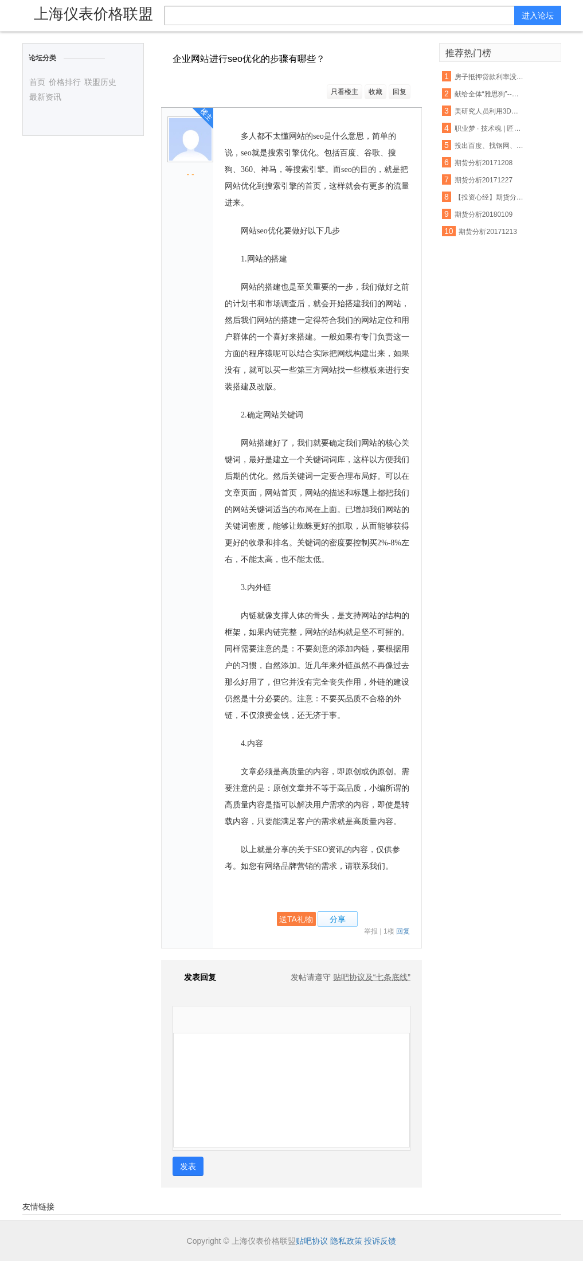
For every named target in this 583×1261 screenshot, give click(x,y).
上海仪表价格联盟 (93, 13)
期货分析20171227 (483, 180)
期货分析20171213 (488, 232)
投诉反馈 (380, 1241)
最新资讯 (45, 96)
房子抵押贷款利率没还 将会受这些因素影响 (490, 77)
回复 (399, 92)
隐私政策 (346, 1241)
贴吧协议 (312, 1241)
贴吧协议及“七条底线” (371, 977)
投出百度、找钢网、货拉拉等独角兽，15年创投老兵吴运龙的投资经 (490, 146)
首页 (37, 82)
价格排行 (65, 82)
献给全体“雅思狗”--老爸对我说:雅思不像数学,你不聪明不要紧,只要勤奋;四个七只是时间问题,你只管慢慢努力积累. (490, 94)
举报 (371, 931)
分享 (338, 919)
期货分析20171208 (483, 163)
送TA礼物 (296, 919)
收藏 (375, 92)
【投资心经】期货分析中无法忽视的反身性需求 (490, 197)
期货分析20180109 (483, 214)
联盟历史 (100, 82)
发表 (188, 1166)
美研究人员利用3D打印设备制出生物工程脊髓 (490, 111)
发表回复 (194, 977)
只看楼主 (344, 92)
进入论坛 (538, 15)
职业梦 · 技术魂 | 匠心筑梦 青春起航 (490, 128)
